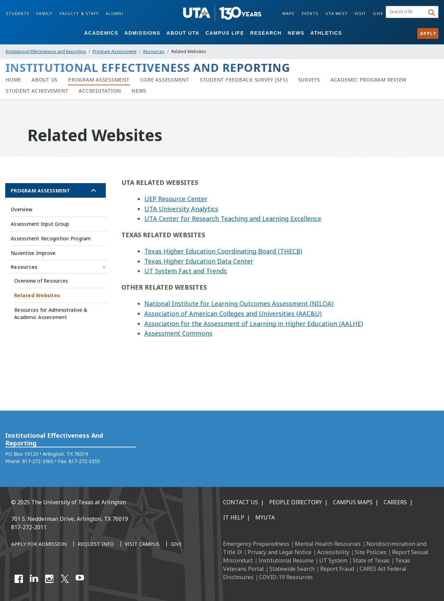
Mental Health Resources (328, 544)
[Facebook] (19, 579)
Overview (21, 209)
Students (17, 13)
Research (266, 33)
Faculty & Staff (79, 13)
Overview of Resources (41, 280)
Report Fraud (337, 569)
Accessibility (333, 552)
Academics (101, 33)
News (296, 33)
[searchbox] (406, 12)
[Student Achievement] (37, 90)
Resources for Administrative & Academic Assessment (51, 313)
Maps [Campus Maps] (288, 13)
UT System (333, 560)
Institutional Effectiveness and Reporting (46, 51)
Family (44, 13)
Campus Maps (353, 502)
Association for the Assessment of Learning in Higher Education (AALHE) (253, 323)
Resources (153, 51)
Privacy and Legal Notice (279, 552)
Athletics (326, 33)
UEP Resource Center (175, 199)
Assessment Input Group (40, 224)
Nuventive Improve (33, 253)
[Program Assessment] (99, 79)
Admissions (143, 33)
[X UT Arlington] (64, 579)
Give (378, 13)
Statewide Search (292, 569)
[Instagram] (49, 579)
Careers (395, 502)
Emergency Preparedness (256, 544)
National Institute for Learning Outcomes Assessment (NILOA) (238, 303)
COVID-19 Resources (286, 577)
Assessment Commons (178, 333)
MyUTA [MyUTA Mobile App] (265, 517)
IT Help (233, 517)
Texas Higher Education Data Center (198, 261)
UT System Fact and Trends (185, 271)
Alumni (114, 13)
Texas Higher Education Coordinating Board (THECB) (223, 251)
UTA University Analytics (181, 209)
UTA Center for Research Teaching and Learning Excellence (232, 218)
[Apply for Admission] (39, 544)
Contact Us (240, 502)
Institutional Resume (286, 560)
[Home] (13, 79)
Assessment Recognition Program (51, 238)
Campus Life (224, 33)
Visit (360, 13)
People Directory (295, 502)
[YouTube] (80, 579)
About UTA (182, 33)
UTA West (336, 13)
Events (310, 13)
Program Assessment (114, 51)
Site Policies (370, 552)
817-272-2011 (28, 527)
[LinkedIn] (34, 579)
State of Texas (371, 560)
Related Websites (37, 295)
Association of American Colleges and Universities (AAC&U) (233, 313)
